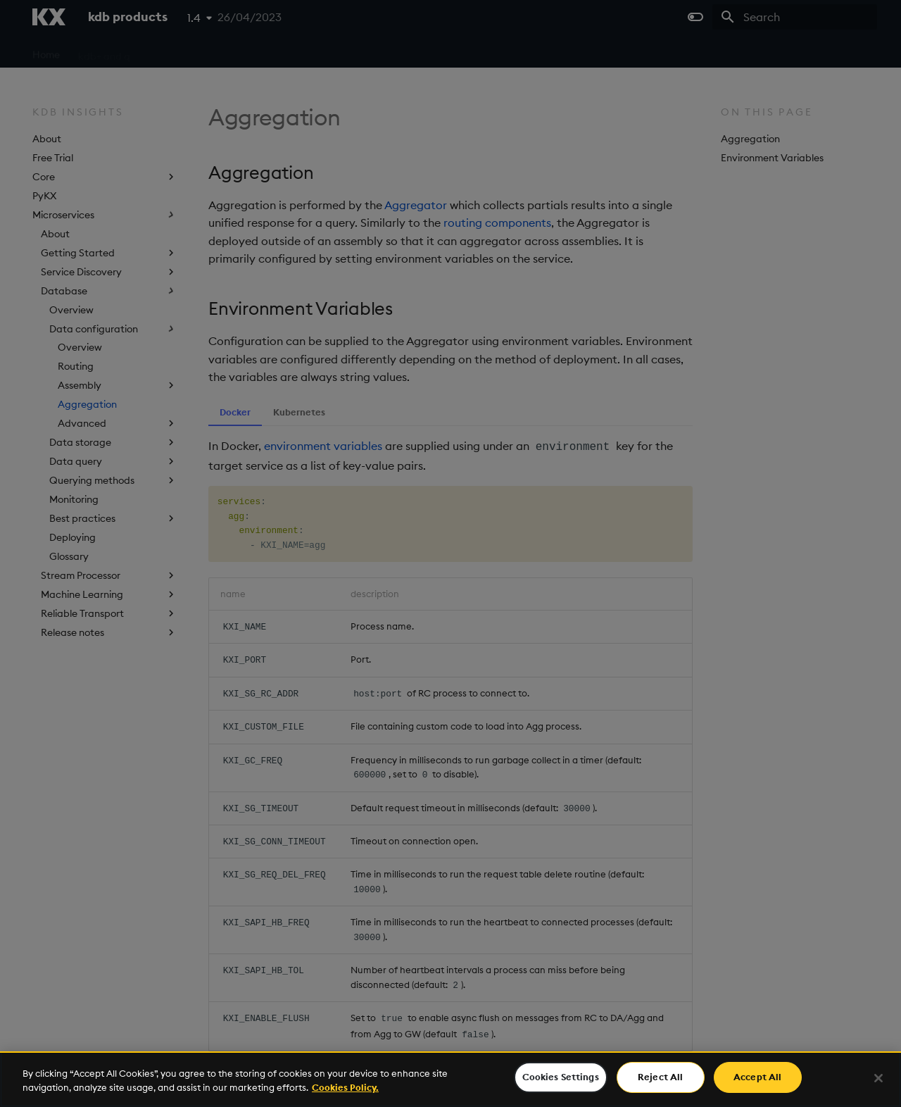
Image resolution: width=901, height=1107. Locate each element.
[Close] (878, 1078)
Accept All (757, 1076)
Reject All (660, 1076)
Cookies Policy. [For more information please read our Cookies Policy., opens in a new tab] (345, 1087)
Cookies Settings (560, 1076)
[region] (450, 1079)
